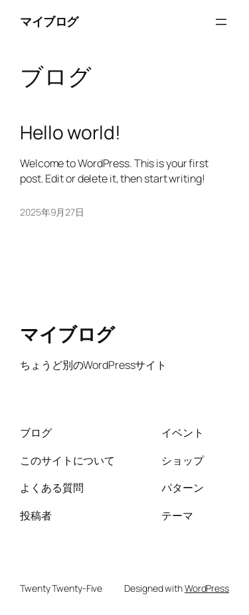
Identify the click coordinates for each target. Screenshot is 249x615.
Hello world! (70, 132)
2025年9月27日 (52, 212)
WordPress (207, 588)
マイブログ (49, 21)
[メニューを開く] (221, 22)
